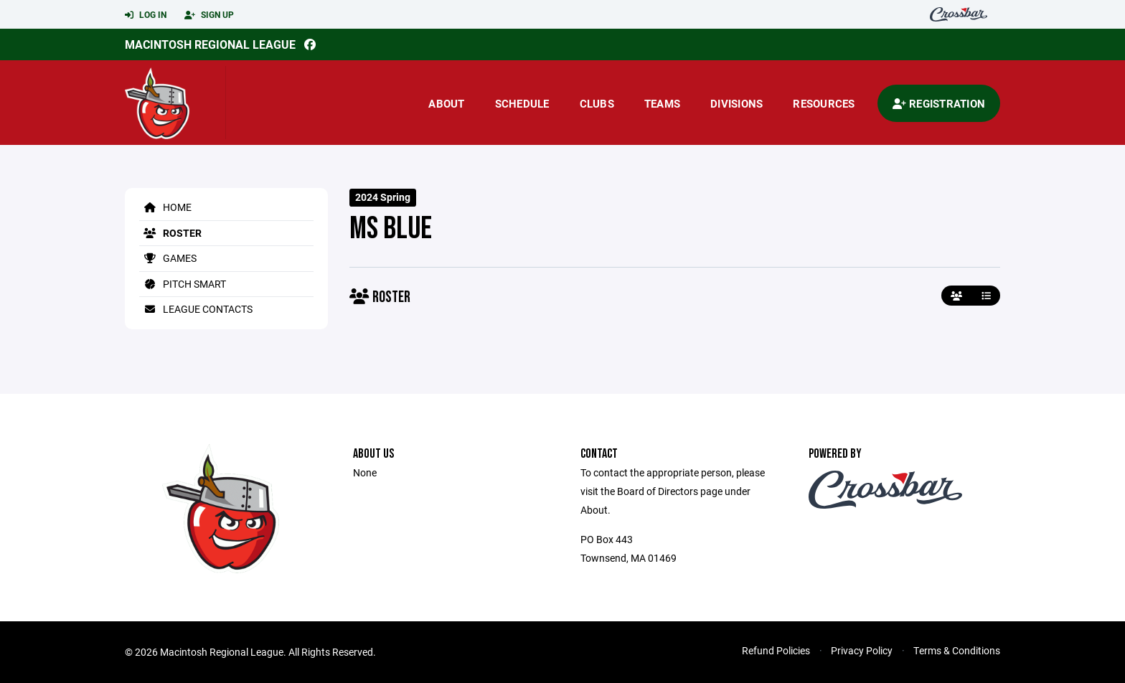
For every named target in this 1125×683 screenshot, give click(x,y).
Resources (824, 103)
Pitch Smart (182, 284)
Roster (170, 233)
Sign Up (209, 15)
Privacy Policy (862, 650)
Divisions (736, 103)
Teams (662, 103)
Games (168, 258)
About (446, 103)
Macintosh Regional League (210, 44)
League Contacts (196, 309)
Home (165, 207)
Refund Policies (776, 650)
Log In (145, 15)
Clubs (597, 103)
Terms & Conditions (956, 650)
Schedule (522, 103)
